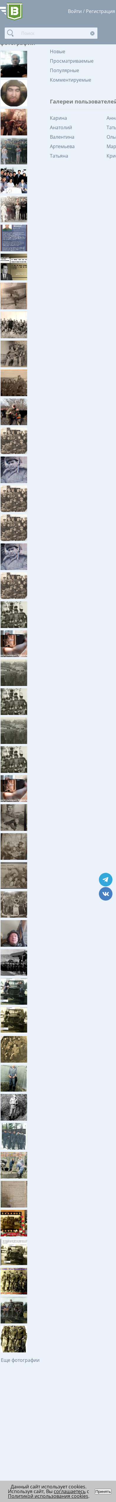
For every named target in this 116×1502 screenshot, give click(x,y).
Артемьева (62, 146)
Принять (103, 1491)
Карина (58, 118)
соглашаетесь (70, 1491)
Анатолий (61, 127)
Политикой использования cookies (48, 1496)
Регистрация (100, 11)
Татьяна (59, 156)
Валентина (62, 137)
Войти (75, 11)
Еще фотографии (20, 1360)
